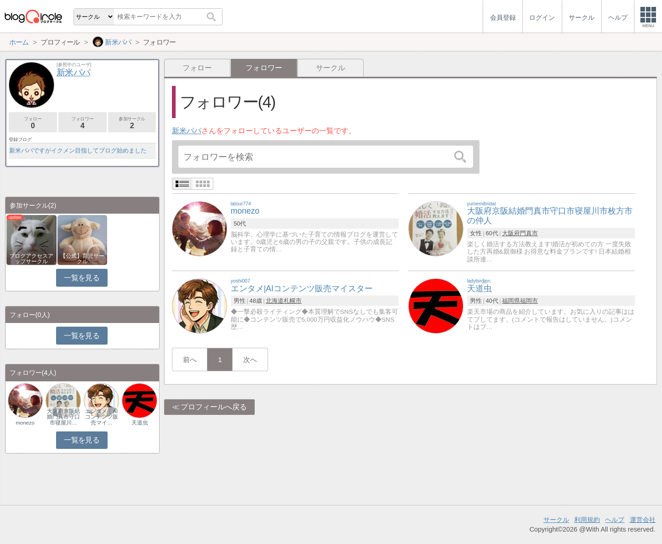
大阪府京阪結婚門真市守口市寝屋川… (63, 416)
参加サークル (132, 123)
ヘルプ (614, 519)
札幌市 (293, 300)
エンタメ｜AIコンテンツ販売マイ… (101, 416)
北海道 (275, 300)
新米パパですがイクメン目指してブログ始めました (78, 150)
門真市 (529, 233)
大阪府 (511, 233)
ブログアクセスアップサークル (31, 258)
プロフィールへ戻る (214, 407)
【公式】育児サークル (82, 258)
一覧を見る (81, 278)
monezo (25, 422)
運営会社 (643, 519)
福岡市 (529, 300)
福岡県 (511, 300)
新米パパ (186, 131)
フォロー (197, 68)
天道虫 (139, 422)
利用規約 (587, 519)
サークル (330, 68)
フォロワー (82, 123)
